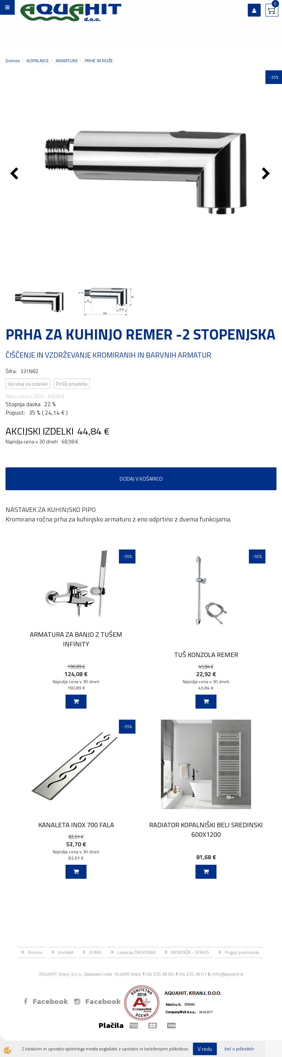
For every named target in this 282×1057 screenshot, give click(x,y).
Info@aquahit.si (227, 973)
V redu (205, 1049)
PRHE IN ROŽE (99, 60)
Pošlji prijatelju (72, 383)
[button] (267, 174)
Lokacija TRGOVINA (136, 952)
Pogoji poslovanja (242, 952)
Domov (13, 60)
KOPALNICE (38, 60)
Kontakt (65, 952)
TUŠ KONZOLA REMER (206, 655)
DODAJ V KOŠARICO (141, 478)
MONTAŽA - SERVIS (190, 952)
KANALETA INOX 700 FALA (76, 825)
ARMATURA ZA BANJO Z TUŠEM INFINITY (76, 639)
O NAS (95, 952)
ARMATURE (67, 60)
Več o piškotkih (239, 1049)
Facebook (46, 1001)
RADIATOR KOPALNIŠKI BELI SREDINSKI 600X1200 (206, 829)
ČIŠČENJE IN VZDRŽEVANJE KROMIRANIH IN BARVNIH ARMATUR (108, 355)
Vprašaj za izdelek (28, 383)
